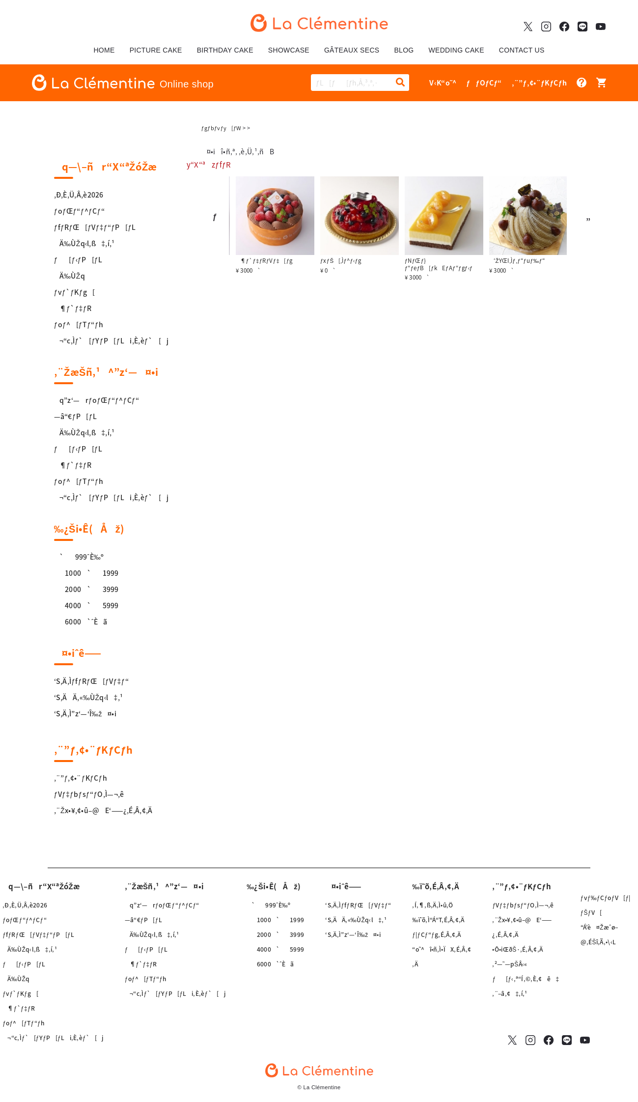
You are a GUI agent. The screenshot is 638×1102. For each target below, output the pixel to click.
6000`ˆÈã (81, 621)
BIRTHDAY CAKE (225, 50)
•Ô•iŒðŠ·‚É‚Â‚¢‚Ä (517, 949)
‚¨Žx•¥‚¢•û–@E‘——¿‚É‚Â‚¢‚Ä (103, 810)
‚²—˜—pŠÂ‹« (509, 964)
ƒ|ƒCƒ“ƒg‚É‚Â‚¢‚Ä (436, 934)
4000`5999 (86, 605)
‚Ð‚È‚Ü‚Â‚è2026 (79, 194)
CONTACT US (522, 50)
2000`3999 (86, 589)
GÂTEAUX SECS (352, 50)
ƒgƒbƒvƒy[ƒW (221, 128)
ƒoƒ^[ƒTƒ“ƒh (79, 324)
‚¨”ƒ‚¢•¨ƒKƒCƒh (80, 778)
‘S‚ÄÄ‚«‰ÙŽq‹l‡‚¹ (88, 697)
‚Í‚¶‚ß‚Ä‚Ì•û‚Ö (432, 905)
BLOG (404, 50)
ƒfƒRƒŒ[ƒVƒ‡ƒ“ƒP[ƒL (95, 227)
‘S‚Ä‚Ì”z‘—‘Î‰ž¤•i (85, 713)
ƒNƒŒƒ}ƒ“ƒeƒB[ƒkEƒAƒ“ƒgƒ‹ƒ (505, 264)
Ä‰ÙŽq (69, 276)
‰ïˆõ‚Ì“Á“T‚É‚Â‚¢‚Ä (438, 919)
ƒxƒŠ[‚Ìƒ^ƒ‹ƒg (405, 260)
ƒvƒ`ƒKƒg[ (74, 292)
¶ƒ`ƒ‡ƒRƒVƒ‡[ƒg (328, 260)
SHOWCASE (288, 50)
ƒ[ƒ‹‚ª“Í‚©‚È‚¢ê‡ (525, 978)
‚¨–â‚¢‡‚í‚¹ (509, 993)
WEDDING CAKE (456, 50)
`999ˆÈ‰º (79, 557)
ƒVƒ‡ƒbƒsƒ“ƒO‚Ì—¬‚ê (89, 794)
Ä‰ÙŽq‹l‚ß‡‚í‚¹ (84, 243)
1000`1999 (86, 573)
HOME (103, 50)
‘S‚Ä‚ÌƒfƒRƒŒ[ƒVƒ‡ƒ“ (91, 681)
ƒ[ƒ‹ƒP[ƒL (78, 259)
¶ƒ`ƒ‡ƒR (73, 308)
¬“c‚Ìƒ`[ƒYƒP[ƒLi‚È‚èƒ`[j (111, 340)
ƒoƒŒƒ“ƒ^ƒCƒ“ (79, 211)
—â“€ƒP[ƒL (75, 416)
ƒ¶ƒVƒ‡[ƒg (238, 260)
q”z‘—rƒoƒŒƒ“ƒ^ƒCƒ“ (96, 400)
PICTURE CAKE (156, 50)
